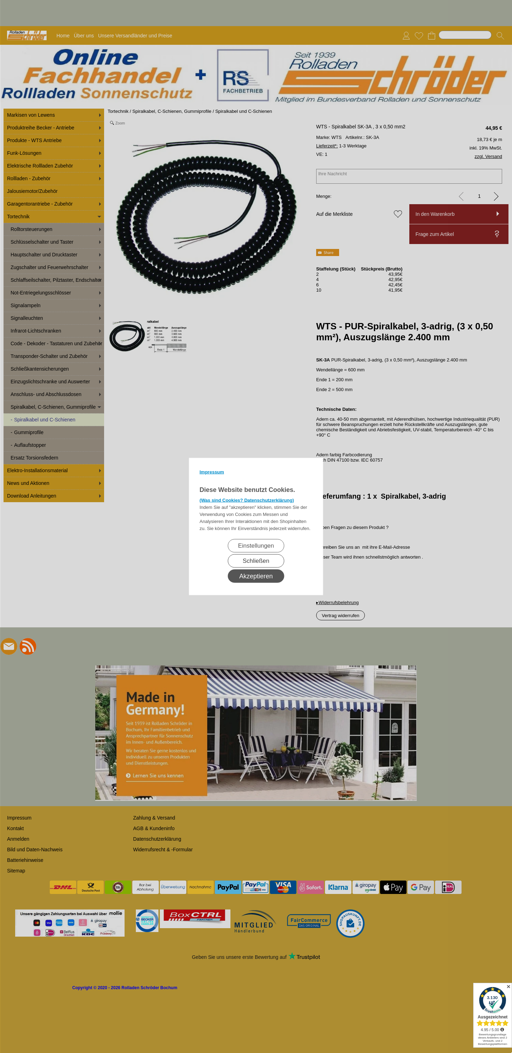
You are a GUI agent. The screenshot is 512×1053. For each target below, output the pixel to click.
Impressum (212, 472)
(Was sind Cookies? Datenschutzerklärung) (247, 500)
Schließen (256, 561)
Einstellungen (256, 545)
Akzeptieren (256, 576)
